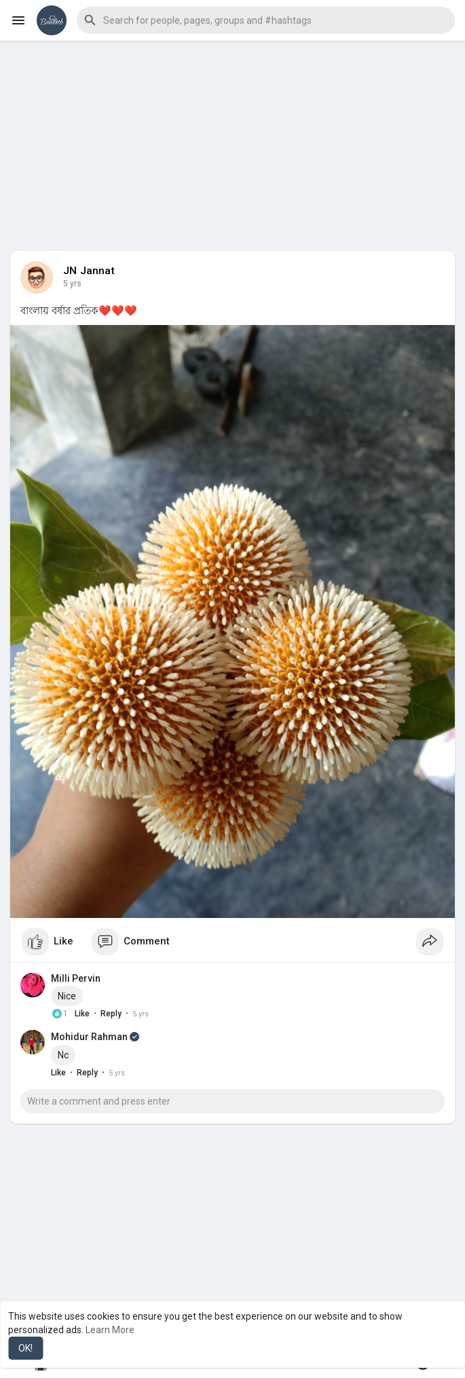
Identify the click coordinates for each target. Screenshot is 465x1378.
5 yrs (72, 283)
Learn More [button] (110, 1329)
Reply (111, 1013)
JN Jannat (89, 271)
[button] (266, 20)
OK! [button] (25, 1348)
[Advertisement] (232, 136)
